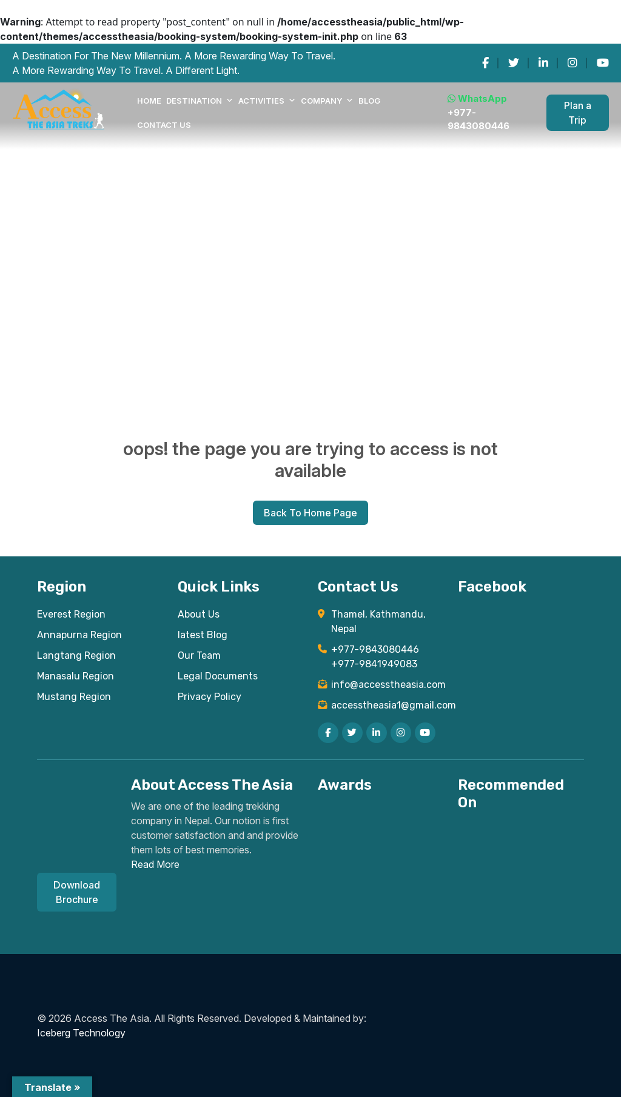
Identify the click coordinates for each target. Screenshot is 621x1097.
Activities (267, 100)
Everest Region (71, 614)
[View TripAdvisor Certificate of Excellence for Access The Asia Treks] (356, 827)
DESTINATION (199, 100)
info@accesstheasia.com (387, 684)
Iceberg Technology (81, 1033)
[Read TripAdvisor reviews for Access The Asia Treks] (418, 825)
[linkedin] (543, 63)
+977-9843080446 (478, 119)
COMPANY (327, 100)
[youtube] (603, 63)
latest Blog (202, 635)
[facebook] (485, 63)
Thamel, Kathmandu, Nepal (378, 622)
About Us (199, 614)
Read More (155, 864)
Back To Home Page (310, 513)
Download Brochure (76, 892)
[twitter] (513, 63)
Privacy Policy (209, 696)
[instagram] (572, 63)
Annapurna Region (79, 635)
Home (149, 100)
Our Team (199, 655)
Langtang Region (76, 655)
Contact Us (164, 125)
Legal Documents (218, 676)
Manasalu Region (75, 676)
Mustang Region (74, 696)
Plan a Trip (577, 112)
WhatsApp (477, 98)
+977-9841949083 (374, 664)
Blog (369, 100)
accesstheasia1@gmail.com (387, 705)
